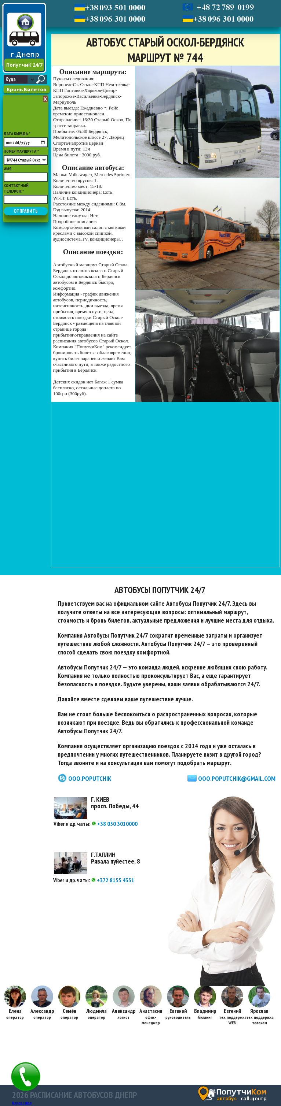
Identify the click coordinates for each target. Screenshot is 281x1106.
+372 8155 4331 (112, 880)
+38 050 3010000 (114, 823)
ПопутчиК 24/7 (24, 65)
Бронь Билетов (26, 89)
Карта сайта (22, 1103)
